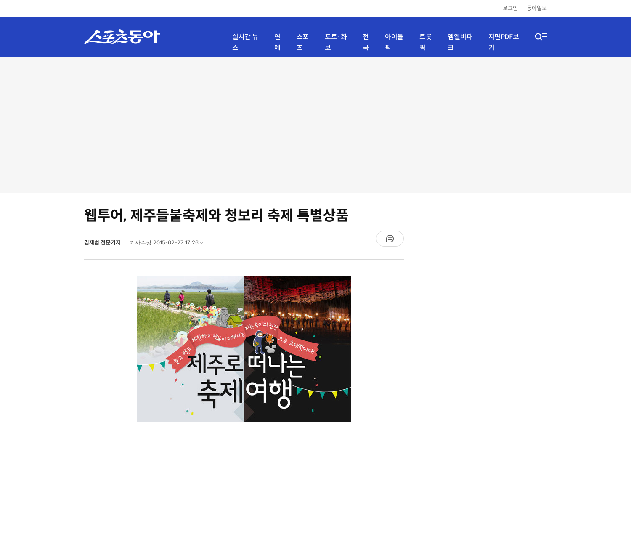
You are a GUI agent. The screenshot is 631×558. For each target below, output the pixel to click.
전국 (366, 42)
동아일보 (537, 8)
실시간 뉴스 (245, 42)
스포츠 (303, 42)
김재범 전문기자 (102, 242)
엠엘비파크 (460, 42)
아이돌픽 (394, 42)
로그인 (510, 8)
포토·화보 (336, 42)
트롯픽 (425, 42)
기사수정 (169, 244)
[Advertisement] (315, 124)
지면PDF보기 (503, 42)
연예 (277, 42)
